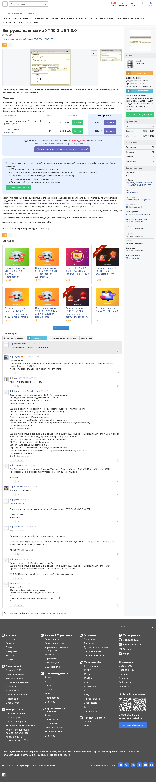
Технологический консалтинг (21, 725)
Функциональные (15, 674)
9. (10, 559)
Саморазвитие (52, 667)
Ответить (20, 373)
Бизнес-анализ (52, 639)
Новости (10, 639)
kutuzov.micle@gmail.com (26, 391)
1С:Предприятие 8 (134, 207)
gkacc (16, 500)
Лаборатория (14, 709)
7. (10, 500)
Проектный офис (94, 717)
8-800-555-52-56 (129, 715)
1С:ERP (87, 670)
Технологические (54, 731)
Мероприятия (131, 635)
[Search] (136, 626)
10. (11, 583)
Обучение (90, 635)
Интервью (11, 651)
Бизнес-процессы (54, 643)
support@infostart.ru (130, 718)
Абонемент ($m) (133, 258)
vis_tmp (17, 356)
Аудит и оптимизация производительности (17, 731)
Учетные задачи (14, 678)
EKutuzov (18, 527)
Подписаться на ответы (14, 338)
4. (10, 391)
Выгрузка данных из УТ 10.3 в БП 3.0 (39, 30)
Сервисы (49, 685)
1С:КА (87, 674)
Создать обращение (133, 725)
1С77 (86, 707)
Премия (10, 659)
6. (10, 487)
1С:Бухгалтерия (92, 666)
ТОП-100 (10, 655)
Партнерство (52, 698)
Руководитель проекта (96, 647)
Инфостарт (45, 228)
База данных (12, 690)
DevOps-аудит (13, 717)
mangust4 (18, 487)
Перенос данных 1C (134, 182)
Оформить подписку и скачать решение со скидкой (62, 149)
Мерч (126, 653)
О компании (126, 662)
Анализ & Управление (58, 635)
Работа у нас (126, 682)
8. (10, 527)
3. (10, 378)
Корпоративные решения (55, 710)
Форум (127, 649)
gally (16, 559)
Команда (49, 654)
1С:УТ (87, 682)
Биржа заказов (132, 644)
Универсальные (92, 698)
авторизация (59, 613)
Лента (9, 647)
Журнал (11, 635)
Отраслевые (51, 723)
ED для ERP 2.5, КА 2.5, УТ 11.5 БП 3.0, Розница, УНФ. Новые (77, 271)
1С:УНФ (88, 678)
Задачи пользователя (17, 682)
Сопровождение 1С (57, 673)
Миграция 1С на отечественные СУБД (17, 738)
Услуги (48, 689)
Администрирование (17, 694)
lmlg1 (17, 583)
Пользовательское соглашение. (19, 755)
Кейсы (48, 693)
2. (10, 356)
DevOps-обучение (15, 713)
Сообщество (13, 702)
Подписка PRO (14, 670)
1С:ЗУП (87, 690)
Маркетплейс (92, 662)
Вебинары (50, 702)
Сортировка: (63, 338)
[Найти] (151, 626)
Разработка (12, 686)
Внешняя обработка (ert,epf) (138, 200)
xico (16, 378)
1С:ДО (87, 694)
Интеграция (12, 698)
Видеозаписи (131, 639)
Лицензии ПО (52, 719)
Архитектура (52, 662)
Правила (123, 674)
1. (10, 343)
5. (10, 465)
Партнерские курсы (94, 655)
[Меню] (5, 4)
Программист (132, 192)
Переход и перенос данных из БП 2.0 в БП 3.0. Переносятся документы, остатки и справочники (16, 314)
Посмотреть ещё (61, 328)
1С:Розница (90, 686)
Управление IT (52, 658)
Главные (10, 643)
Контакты (124, 686)
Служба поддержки (133, 694)
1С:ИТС (49, 681)
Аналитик (89, 643)
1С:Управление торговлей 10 (138, 214)
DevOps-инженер (93, 651)
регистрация (46, 613)
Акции (48, 677)
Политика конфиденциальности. (53, 755)
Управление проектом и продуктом (57, 649)
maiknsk (17, 465)
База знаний (13, 666)
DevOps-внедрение (16, 721)
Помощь (123, 678)
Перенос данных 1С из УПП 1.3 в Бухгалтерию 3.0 (106, 271)
